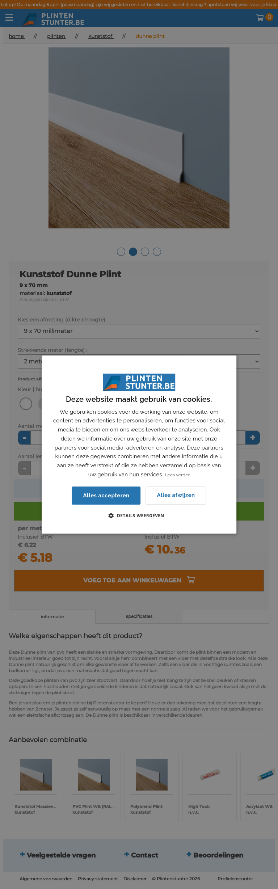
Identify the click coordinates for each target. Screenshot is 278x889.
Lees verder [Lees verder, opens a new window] (177, 474)
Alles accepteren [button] (106, 495)
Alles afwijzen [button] (176, 495)
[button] (139, 515)
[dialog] (139, 444)
